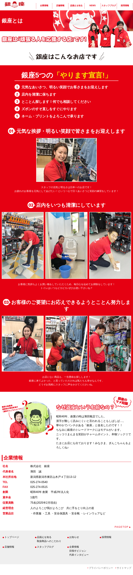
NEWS (93, 5)
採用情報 (125, 5)
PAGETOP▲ (123, 526)
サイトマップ (124, 568)
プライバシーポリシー (101, 568)
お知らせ (74, 537)
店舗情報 (60, 5)
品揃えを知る (76, 5)
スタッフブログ (108, 5)
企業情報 (44, 5)
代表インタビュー (79, 554)
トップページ (12, 537)
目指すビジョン (77, 550)
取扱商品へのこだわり (49, 541)
